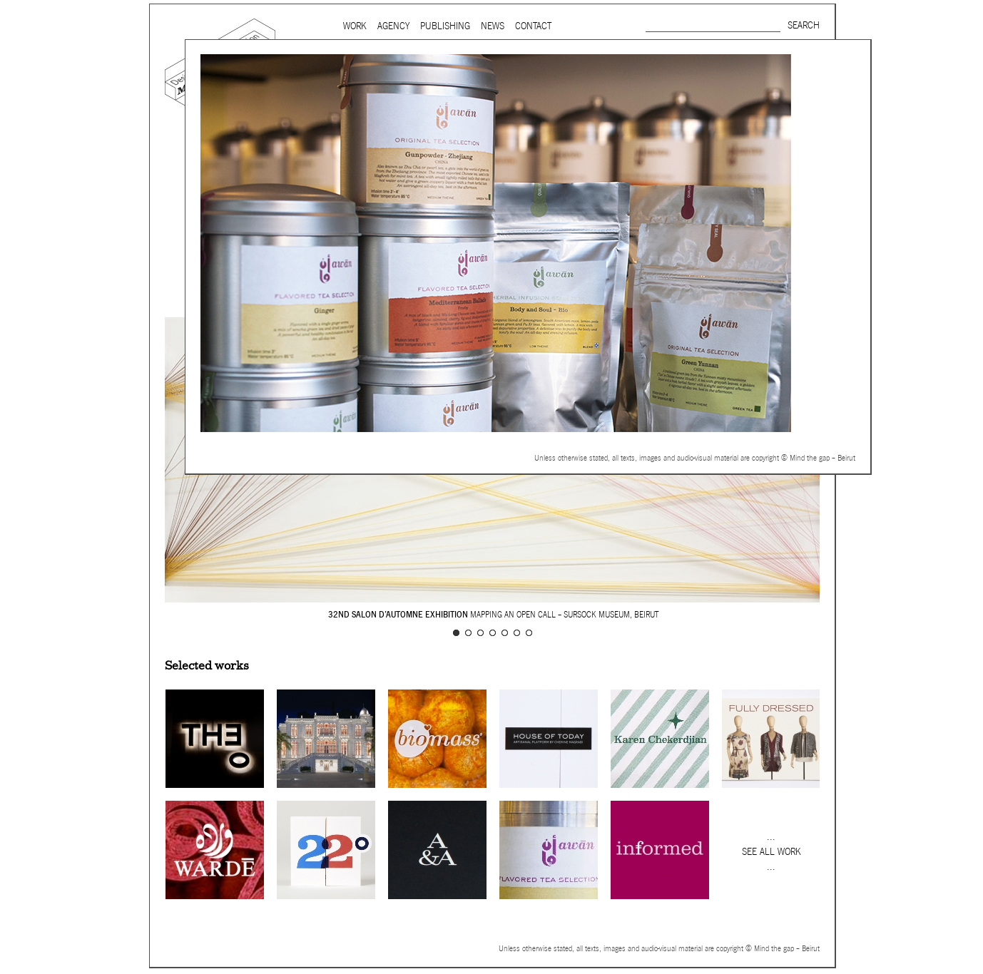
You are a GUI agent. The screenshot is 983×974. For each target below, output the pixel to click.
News (492, 26)
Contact (533, 26)
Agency (393, 26)
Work (355, 26)
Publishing (445, 26)
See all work (771, 851)
